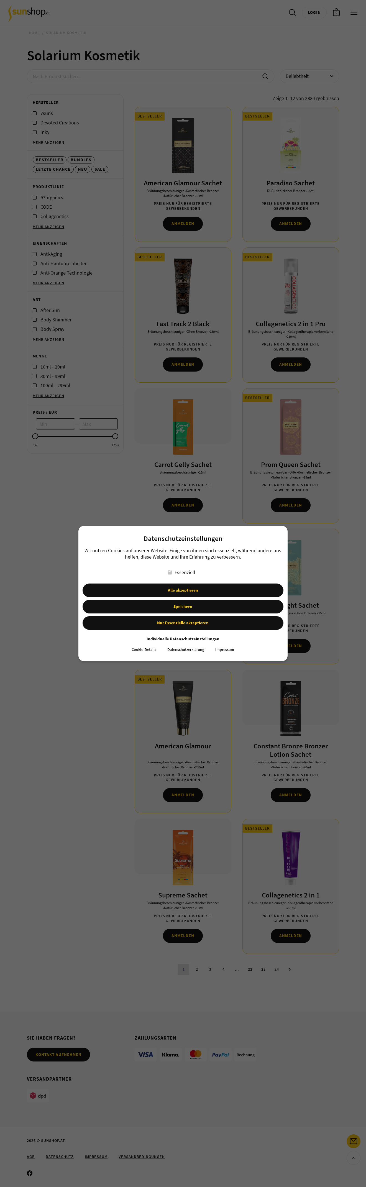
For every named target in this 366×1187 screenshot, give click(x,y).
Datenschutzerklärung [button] (185, 645)
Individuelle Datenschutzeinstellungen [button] (183, 634)
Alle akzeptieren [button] (183, 585)
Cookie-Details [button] (144, 645)
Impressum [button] (224, 645)
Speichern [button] (182, 601)
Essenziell (181, 567)
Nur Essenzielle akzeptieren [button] (183, 618)
